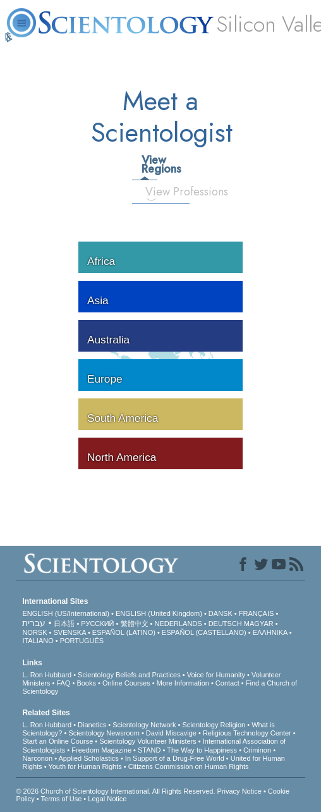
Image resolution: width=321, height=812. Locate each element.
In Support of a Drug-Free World (174, 758)
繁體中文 (134, 623)
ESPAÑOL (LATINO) (123, 632)
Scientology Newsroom (104, 733)
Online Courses (126, 683)
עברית (33, 623)
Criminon (257, 750)
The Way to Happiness (202, 750)
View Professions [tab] (156, 191)
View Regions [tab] (149, 164)
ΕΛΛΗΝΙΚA (270, 632)
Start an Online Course (57, 741)
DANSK (221, 613)
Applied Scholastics (88, 758)
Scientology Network (144, 725)
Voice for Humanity (216, 675)
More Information (183, 683)
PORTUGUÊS (82, 640)
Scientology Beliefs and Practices (129, 675)
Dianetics (92, 725)
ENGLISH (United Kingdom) (159, 613)
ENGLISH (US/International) (65, 613)
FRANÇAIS (256, 613)
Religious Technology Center (247, 733)
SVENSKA (70, 632)
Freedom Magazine (101, 750)
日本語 (64, 623)
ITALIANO (37, 640)
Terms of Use (61, 799)
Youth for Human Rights (84, 766)
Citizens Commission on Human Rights (188, 766)
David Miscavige (171, 733)
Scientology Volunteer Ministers (147, 741)
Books (86, 683)
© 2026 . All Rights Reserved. (116, 791)
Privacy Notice (239, 791)
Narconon (37, 758)
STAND (149, 750)
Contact (227, 683)
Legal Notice (107, 799)
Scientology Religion (214, 725)
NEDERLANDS (178, 623)
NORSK (34, 632)
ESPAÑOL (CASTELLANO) (204, 632)
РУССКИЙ (97, 623)
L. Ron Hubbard (46, 675)
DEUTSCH (225, 623)
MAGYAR (259, 623)
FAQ (63, 683)
